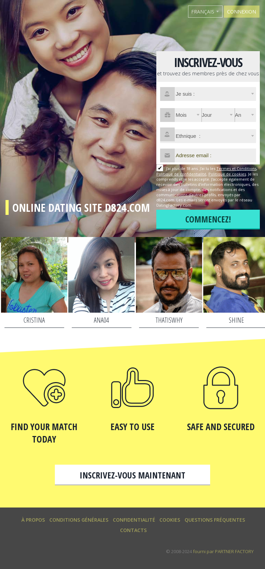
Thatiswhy (169, 320)
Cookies (169, 519)
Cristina (34, 320)
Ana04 (101, 320)
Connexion (241, 11)
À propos (33, 519)
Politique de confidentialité (181, 174)
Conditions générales (78, 519)
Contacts (133, 530)
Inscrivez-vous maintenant (132, 475)
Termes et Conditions (236, 168)
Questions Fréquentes (215, 519)
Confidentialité (134, 519)
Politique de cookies (227, 174)
